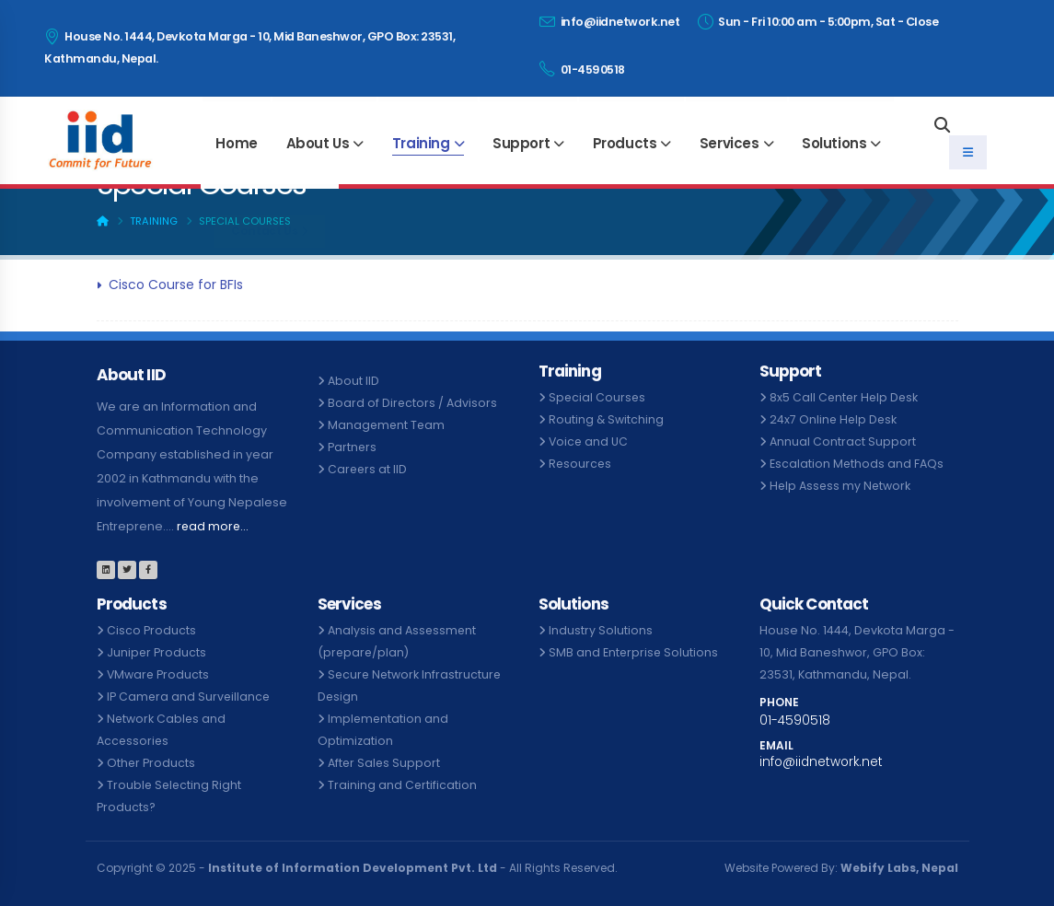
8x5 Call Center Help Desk (845, 397)
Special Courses (598, 397)
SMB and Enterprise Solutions (634, 652)
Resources (581, 463)
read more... (213, 526)
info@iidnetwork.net (609, 21)
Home (236, 143)
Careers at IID (368, 469)
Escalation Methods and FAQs (857, 463)
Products (625, 143)
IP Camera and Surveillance (189, 696)
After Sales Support (385, 763)
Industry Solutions (601, 630)
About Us (318, 143)
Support (521, 143)
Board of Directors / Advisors (413, 403)
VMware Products (159, 674)
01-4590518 (582, 69)
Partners (352, 447)
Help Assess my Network (841, 486)
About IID (353, 381)
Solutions (834, 143)
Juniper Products (157, 652)
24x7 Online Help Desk (834, 419)
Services (729, 143)
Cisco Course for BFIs (176, 284)
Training (421, 143)
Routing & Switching (607, 419)
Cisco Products (151, 630)
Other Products (151, 763)
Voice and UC (589, 441)
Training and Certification (403, 785)
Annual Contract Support (843, 441)
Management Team (387, 425)
